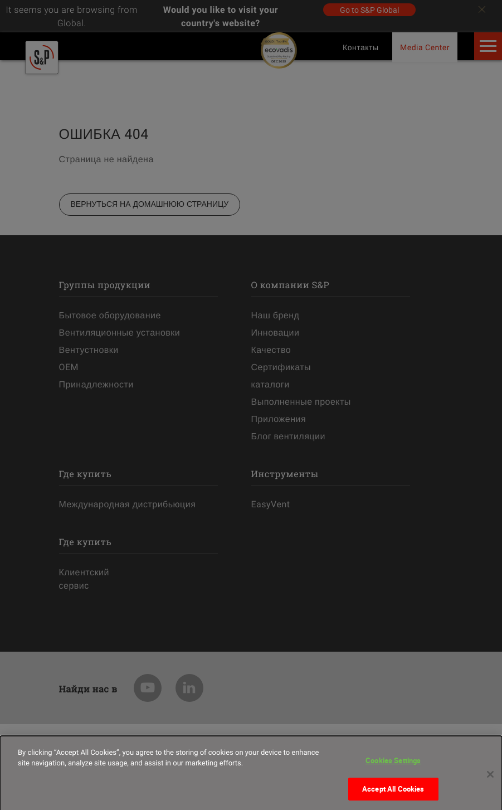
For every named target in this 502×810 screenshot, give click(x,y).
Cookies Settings (393, 765)
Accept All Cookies (393, 793)
